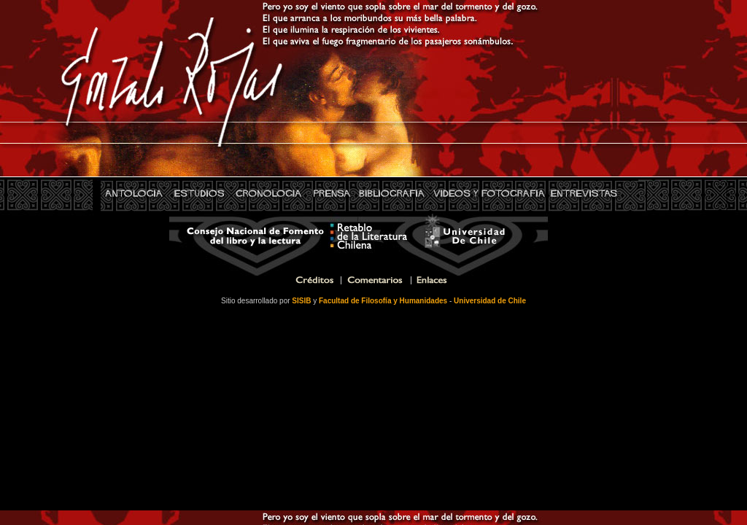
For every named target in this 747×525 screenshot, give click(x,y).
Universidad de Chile (490, 301)
